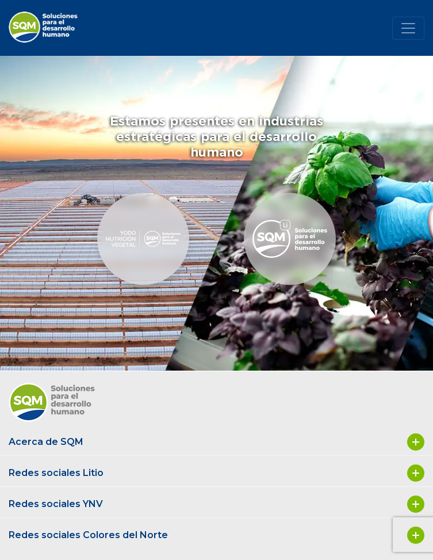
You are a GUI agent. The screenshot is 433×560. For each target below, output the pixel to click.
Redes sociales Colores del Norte (216, 535)
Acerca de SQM (216, 442)
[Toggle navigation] (408, 28)
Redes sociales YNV (216, 504)
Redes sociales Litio (216, 473)
